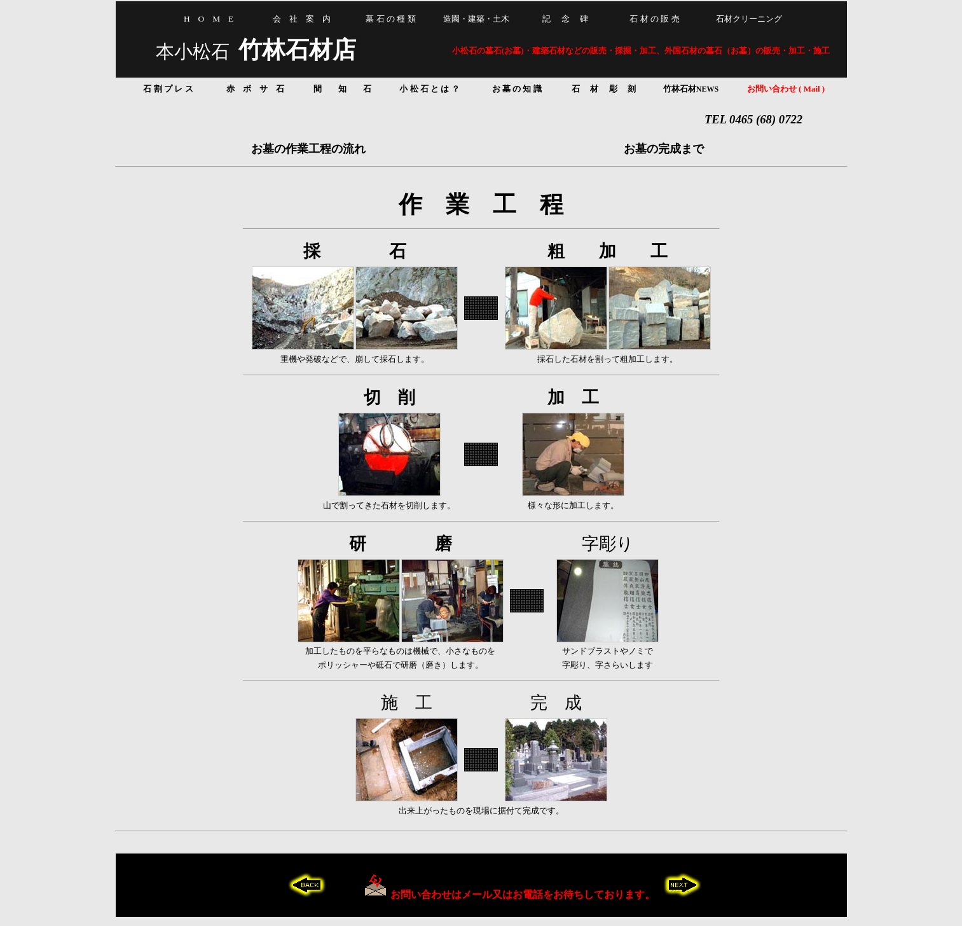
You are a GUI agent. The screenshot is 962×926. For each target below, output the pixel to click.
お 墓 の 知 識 (517, 88)
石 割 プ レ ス (168, 88)
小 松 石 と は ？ (429, 88)
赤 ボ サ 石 (255, 88)
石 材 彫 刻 (604, 88)
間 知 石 (342, 88)
